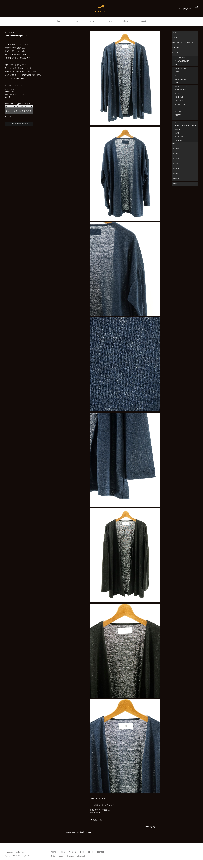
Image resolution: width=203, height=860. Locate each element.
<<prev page (70, 832)
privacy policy (81, 856)
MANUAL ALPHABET (182, 61)
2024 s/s (175, 163)
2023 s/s (175, 173)
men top (80, 832)
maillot (177, 82)
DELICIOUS (179, 97)
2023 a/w (175, 168)
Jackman (178, 111)
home (59, 21)
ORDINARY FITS (181, 86)
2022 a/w (175, 178)
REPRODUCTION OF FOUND (185, 126)
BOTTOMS (176, 47)
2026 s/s (175, 144)
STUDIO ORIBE (180, 104)
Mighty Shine (179, 136)
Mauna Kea (178, 140)
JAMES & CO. (179, 101)
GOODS (175, 52)
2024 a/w (175, 158)
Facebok (61, 856)
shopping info (185, 8)
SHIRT (174, 38)
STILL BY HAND (180, 57)
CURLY (177, 65)
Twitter (53, 856)
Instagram (70, 856)
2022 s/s (175, 183)
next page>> (89, 832)
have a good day (180, 79)
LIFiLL (177, 118)
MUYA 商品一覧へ (96, 820)
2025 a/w (175, 149)
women (93, 21)
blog (110, 21)
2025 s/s (175, 154)
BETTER (178, 93)
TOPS (174, 33)
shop (125, 21)
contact (143, 21)
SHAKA (177, 129)
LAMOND (178, 72)
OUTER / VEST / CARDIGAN (182, 43)
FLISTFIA (178, 115)
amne (176, 108)
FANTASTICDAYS (181, 68)
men (76, 21)
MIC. (176, 75)
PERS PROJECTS (181, 90)
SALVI (177, 133)
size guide (8, 116)
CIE (176, 122)
